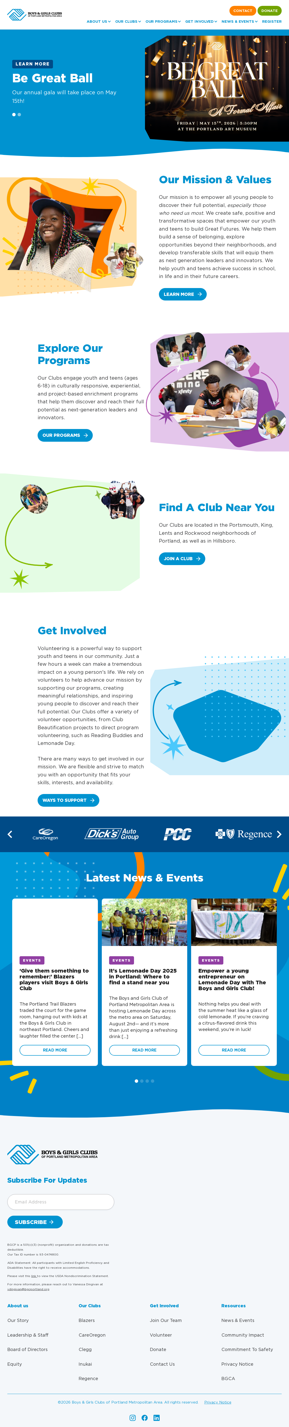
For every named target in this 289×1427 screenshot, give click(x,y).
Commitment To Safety (247, 1349)
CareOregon (92, 1335)
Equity (14, 1364)
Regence (88, 1378)
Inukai (85, 1364)
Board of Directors (27, 1349)
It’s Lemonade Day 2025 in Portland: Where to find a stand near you (143, 976)
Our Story (18, 1320)
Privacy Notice (237, 1364)
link (34, 1276)
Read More (55, 1050)
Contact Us (162, 1364)
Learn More (33, 64)
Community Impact (242, 1335)
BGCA (228, 1378)
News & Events (238, 21)
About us (97, 21)
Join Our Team (166, 1320)
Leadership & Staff (28, 1335)
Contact (242, 11)
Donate (269, 11)
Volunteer (161, 1335)
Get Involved (199, 21)
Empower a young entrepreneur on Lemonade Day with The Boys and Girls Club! (232, 979)
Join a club (178, 558)
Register (272, 21)
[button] (278, 834)
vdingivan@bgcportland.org (28, 1289)
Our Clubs (126, 21)
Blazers (87, 1320)
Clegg (85, 1349)
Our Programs (161, 21)
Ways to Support (64, 800)
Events (32, 960)
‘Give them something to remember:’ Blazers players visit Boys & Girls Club (54, 979)
